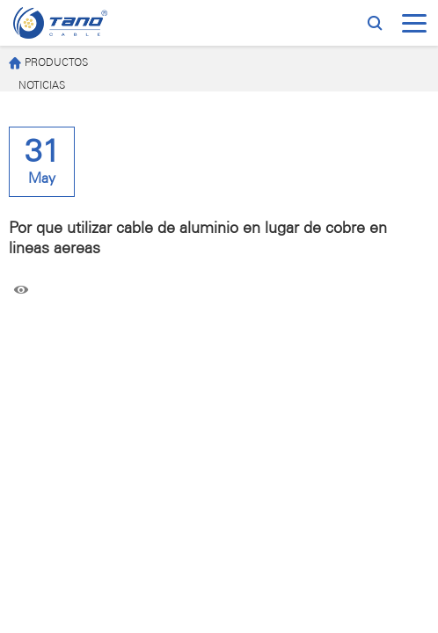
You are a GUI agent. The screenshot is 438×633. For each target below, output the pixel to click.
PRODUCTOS (48, 63)
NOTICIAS (41, 86)
